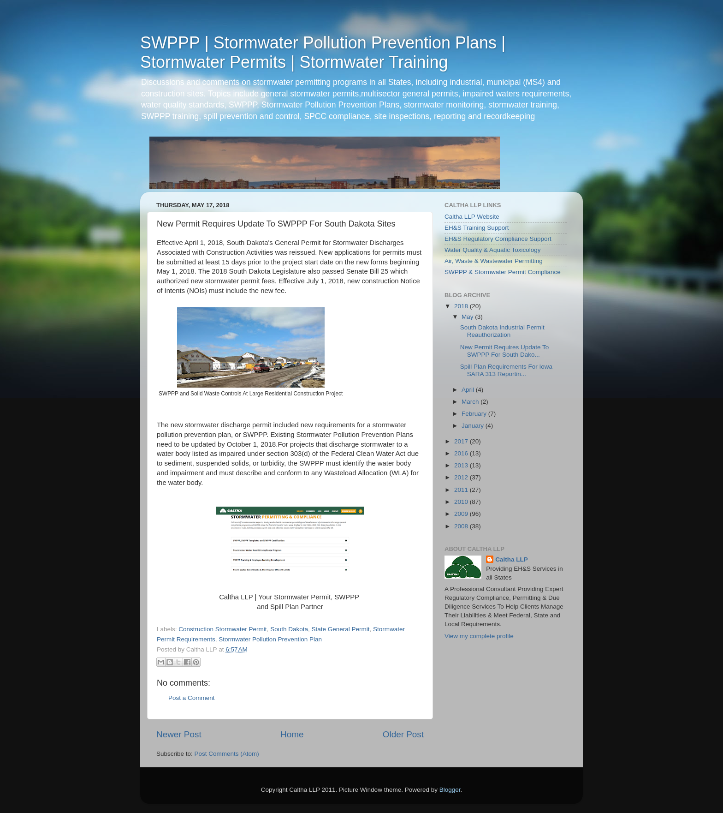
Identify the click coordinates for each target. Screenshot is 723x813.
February (475, 413)
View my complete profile (479, 636)
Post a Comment (191, 697)
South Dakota (289, 629)
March (471, 401)
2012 (462, 477)
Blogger (450, 789)
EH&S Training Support (476, 227)
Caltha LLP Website (471, 216)
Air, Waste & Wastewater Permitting (493, 260)
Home (291, 734)
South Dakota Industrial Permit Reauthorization (502, 331)
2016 (462, 453)
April (469, 389)
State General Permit (340, 629)
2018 (462, 306)
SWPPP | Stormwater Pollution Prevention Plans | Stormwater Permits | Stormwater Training (322, 52)
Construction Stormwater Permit (222, 629)
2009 (462, 513)
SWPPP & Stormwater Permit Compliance (502, 272)
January (474, 425)
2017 (462, 441)
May (468, 316)
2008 (462, 526)
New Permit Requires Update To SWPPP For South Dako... (504, 351)
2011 (462, 489)
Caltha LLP (511, 559)
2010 (462, 501)
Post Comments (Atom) (227, 753)
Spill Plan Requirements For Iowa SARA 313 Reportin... (506, 370)
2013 (462, 465)
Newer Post (178, 734)
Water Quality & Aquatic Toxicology (492, 249)
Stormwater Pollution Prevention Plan (270, 639)
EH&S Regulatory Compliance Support (497, 238)
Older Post (403, 734)
